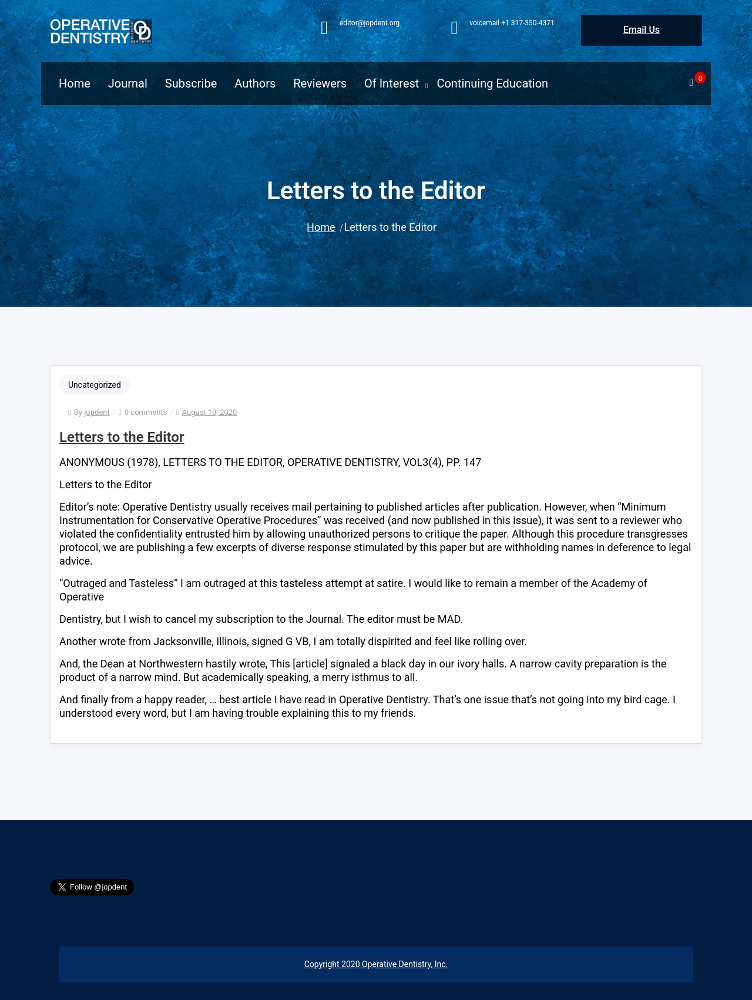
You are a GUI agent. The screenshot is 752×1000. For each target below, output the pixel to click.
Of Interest (391, 83)
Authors (255, 83)
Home (74, 83)
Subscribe (191, 83)
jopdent (96, 412)
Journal (127, 83)
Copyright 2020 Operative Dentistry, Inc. (376, 964)
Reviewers (320, 83)
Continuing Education (492, 83)
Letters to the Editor (121, 437)
